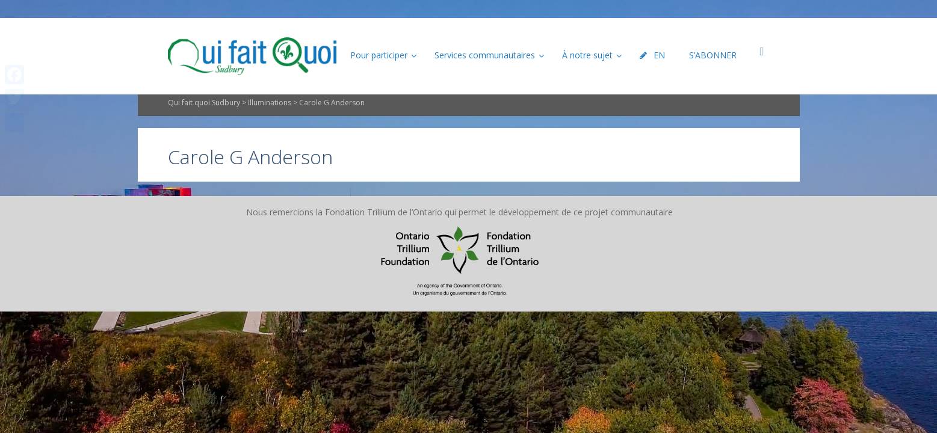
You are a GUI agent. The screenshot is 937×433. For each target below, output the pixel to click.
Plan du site (393, 232)
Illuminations (269, 123)
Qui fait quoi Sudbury (204, 123)
